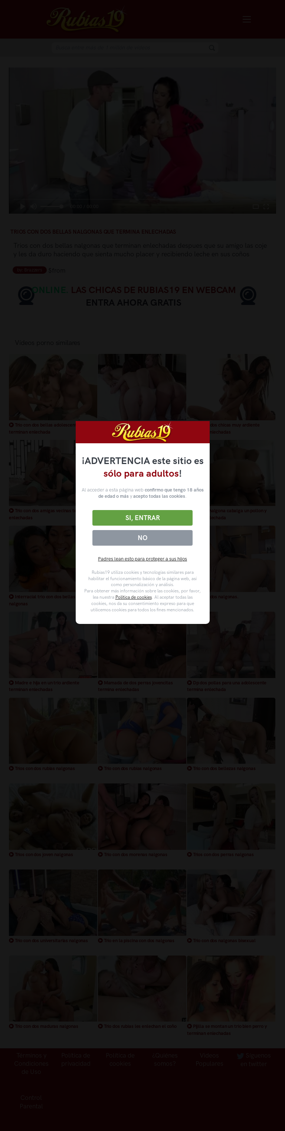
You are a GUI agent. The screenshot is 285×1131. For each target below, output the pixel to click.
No (142, 538)
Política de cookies (133, 597)
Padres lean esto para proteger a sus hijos (142, 559)
